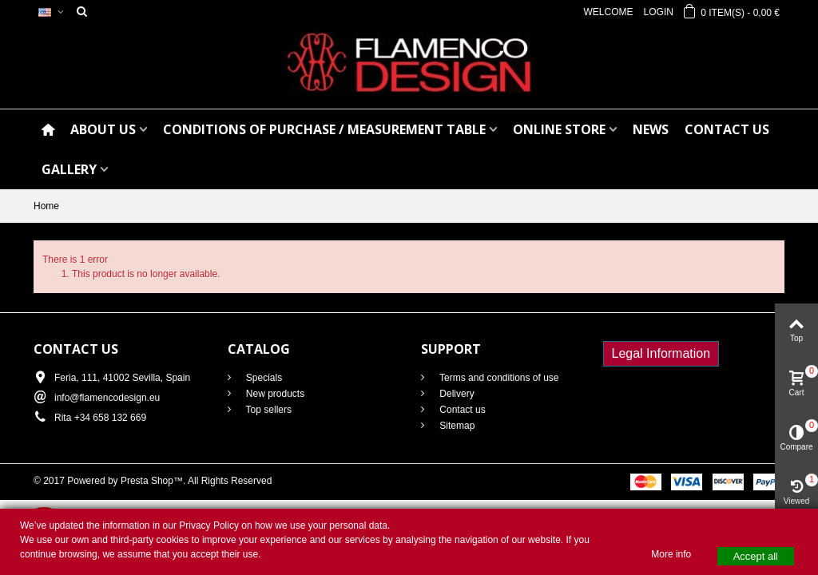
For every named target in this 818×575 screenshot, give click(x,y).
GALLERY (69, 169)
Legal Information (661, 353)
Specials (263, 377)
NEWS (651, 129)
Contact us (461, 409)
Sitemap (456, 425)
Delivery (456, 393)
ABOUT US (103, 129)
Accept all (755, 556)
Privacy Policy (209, 525)
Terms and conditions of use (498, 377)
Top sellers (268, 409)
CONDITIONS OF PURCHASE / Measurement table (324, 129)
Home (46, 206)
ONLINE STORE (559, 129)
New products (274, 393)
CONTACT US (727, 129)
